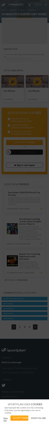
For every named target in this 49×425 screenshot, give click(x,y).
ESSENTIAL (38, 418)
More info (6, 419)
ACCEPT (20, 418)
